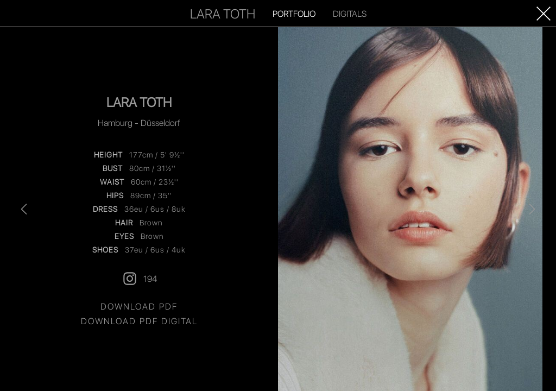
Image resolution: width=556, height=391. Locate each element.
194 (139, 278)
